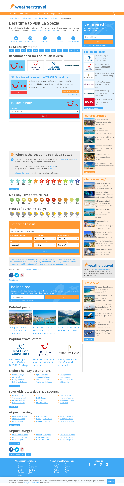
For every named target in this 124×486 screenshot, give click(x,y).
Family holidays (18, 383)
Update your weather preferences (44, 30)
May (35, 50)
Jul (47, 50)
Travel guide (59, 41)
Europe (17, 18)
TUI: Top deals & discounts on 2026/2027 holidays (39, 80)
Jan (11, 50)
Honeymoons (65, 378)
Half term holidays (19, 385)
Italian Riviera (44, 18)
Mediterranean (27, 18)
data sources (61, 267)
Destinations (24, 13)
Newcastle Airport (67, 425)
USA (66, 475)
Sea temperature (63, 239)
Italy (35, 18)
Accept (111, 481)
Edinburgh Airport (43, 425)
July (66, 163)
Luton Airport (41, 420)
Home (11, 18)
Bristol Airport (18, 425)
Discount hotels (18, 406)
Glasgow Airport (66, 422)
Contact (20, 469)
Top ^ (28, 458)
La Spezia (54, 18)
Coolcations (65, 380)
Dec (77, 50)
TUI (37, 399)
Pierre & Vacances (67, 401)
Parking (56, 473)
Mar (23, 50)
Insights (53, 13)
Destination (14, 112)
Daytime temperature (17, 239)
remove (53, 170)
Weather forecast (30, 41)
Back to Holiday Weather (17, 458)
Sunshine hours (39, 239)
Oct (65, 50)
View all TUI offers (73, 98)
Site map (21, 475)
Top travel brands (19, 401)
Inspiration (43, 13)
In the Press (29, 476)
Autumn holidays (42, 383)
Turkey (67, 473)
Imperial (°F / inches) (33, 273)
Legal (20, 473)
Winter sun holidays (44, 385)
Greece (67, 469)
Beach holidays (18, 378)
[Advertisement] (82, 6)
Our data (32, 467)
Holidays (57, 467)
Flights (56, 469)
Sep (59, 50)
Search (61, 13)
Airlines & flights (18, 404)
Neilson (39, 404)
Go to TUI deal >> (70, 95)
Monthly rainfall (15, 245)
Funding (32, 473)
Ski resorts (64, 385)
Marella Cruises (42, 406)
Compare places (66, 383)
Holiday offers (17, 399)
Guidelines (32, 471)
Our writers (33, 469)
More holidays (15, 389)
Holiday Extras (66, 399)
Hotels (56, 471)
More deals (13, 410)
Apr (29, 50)
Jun (41, 50)
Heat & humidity (62, 245)
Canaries (68, 467)
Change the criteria (22, 176)
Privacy (20, 471)
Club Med (64, 406)
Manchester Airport (20, 420)
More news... (88, 339)
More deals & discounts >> (93, 108)
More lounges (14, 447)
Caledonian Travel (67, 404)
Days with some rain (41, 245)
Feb (17, 50)
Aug (53, 50)
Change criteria (14, 193)
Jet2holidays (41, 401)
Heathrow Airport (43, 443)
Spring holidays (42, 378)
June (62, 163)
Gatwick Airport (66, 420)
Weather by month (16, 41)
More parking (14, 429)
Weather (13, 13)
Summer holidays (43, 380)
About (20, 467)
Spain (67, 471)
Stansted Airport (18, 422)
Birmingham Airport (44, 422)
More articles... (89, 172)
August (75, 163)
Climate (56, 475)
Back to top (13, 283)
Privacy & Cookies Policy (31, 483)
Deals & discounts (73, 41)
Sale (18, 96)
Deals (34, 13)
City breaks (16, 380)
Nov (71, 50)
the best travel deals (102, 269)
